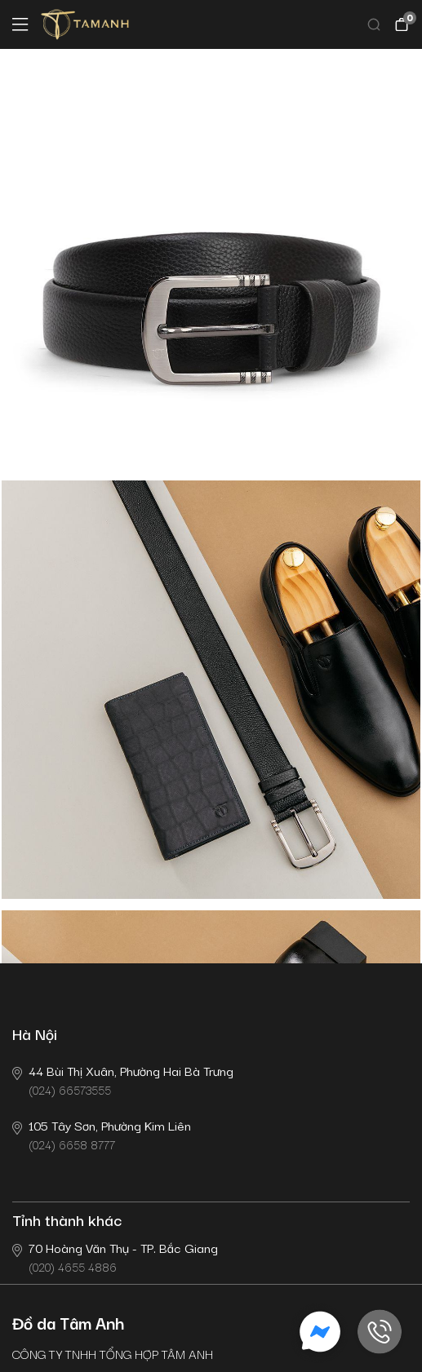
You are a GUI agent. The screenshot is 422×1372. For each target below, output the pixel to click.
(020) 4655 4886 (115, 1256)
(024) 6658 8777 (101, 1134)
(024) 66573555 (122, 1079)
